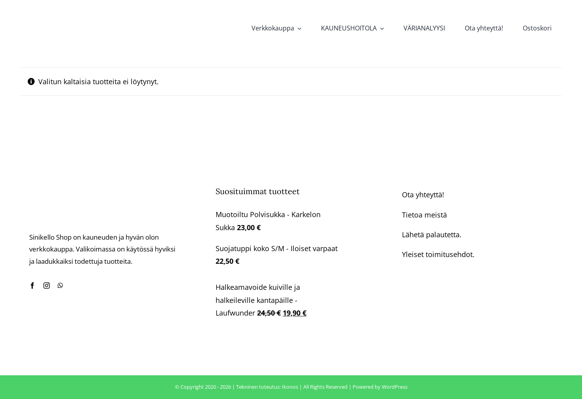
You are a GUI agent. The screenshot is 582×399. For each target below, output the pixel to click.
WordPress (394, 386)
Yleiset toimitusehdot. (438, 254)
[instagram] (46, 285)
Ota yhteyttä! (423, 194)
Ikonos (290, 386)
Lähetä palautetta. (432, 234)
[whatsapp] (60, 285)
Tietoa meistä (424, 214)
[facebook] (32, 285)
